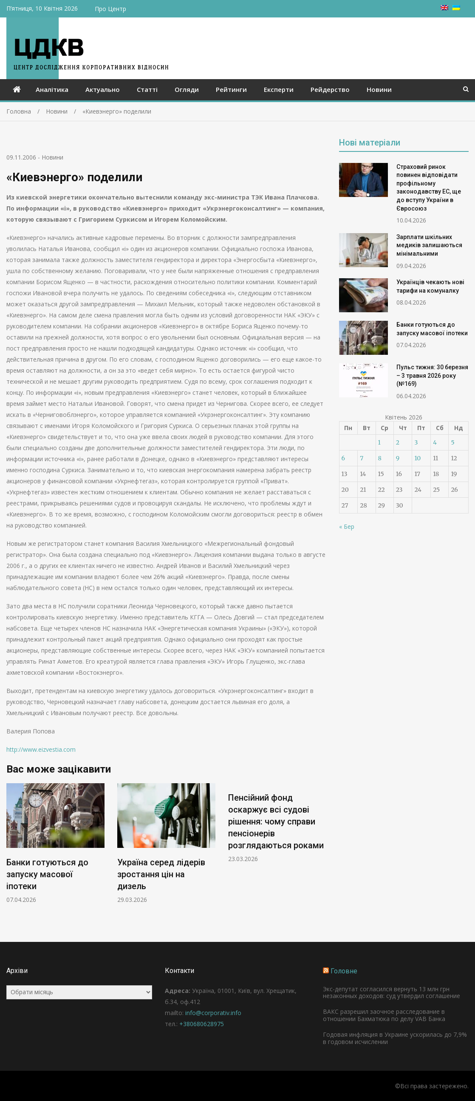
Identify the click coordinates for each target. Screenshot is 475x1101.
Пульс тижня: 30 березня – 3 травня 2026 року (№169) (432, 375)
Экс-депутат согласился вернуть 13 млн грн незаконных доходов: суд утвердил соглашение (391, 992)
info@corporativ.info (213, 1013)
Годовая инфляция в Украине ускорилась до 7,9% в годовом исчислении (395, 1038)
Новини (379, 89)
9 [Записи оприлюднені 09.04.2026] (397, 458)
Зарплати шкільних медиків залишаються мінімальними (429, 245)
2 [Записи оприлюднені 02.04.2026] (397, 442)
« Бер (346, 526)
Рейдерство (330, 89)
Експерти (279, 89)
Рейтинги (231, 89)
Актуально (102, 89)
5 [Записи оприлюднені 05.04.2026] (452, 442)
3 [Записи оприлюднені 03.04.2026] (416, 442)
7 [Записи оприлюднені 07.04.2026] (361, 458)
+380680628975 (201, 1024)
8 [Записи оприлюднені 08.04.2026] (380, 458)
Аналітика (52, 89)
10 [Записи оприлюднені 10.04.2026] (417, 458)
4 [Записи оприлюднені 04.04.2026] (435, 442)
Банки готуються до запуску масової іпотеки (47, 874)
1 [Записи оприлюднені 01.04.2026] (379, 442)
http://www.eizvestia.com (41, 749)
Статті (147, 89)
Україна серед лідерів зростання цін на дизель (161, 874)
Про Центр (110, 9)
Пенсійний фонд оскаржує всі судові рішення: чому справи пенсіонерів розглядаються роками (276, 821)
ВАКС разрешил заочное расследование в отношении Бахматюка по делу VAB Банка (384, 1015)
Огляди (187, 89)
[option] (55, 843)
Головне (344, 971)
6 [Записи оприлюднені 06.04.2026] (343, 458)
